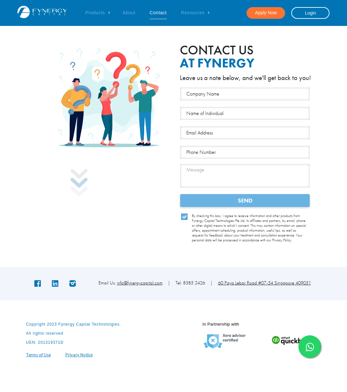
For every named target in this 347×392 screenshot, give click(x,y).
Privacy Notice (79, 354)
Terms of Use (38, 354)
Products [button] (95, 12)
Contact (158, 12)
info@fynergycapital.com (140, 283)
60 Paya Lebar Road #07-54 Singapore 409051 (264, 283)
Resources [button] (193, 12)
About (128, 12)
